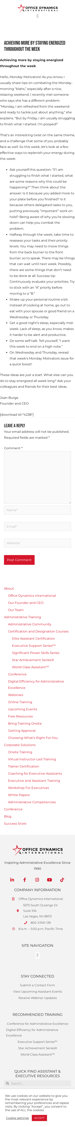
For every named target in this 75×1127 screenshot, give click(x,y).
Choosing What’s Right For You (33, 738)
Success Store (15, 823)
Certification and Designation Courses (38, 631)
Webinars (15, 695)
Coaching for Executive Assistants (35, 773)
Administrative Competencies (32, 802)
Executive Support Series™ (34, 646)
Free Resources (20, 716)
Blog (7, 816)
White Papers (19, 795)
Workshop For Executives (28, 788)
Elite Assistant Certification (33, 638)
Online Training (20, 702)
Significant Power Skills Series (35, 653)
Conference (17, 674)
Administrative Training (22, 617)
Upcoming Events (22, 709)
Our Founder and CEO (25, 603)
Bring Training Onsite (25, 723)
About (9, 588)
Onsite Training (20, 752)
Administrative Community (29, 624)
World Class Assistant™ (30, 667)
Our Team (16, 610)
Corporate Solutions (20, 745)
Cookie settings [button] (17, 1118)
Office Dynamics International (32, 596)
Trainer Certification (23, 766)
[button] (37, 16)
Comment (13, 448)
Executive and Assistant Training (34, 781)
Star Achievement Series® (33, 660)
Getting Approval (21, 731)
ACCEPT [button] (39, 1117)
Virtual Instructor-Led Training (32, 759)
